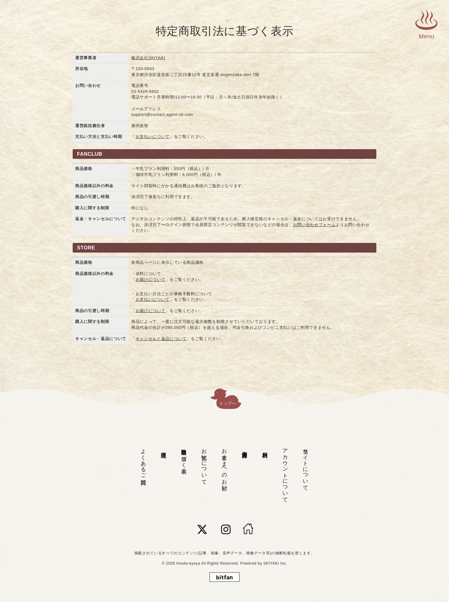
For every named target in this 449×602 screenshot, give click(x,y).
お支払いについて (153, 136)
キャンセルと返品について (161, 338)
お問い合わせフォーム (314, 224)
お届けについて (151, 279)
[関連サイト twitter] (202, 529)
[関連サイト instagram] (226, 529)
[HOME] (248, 529)
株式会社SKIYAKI (148, 57)
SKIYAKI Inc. (275, 563)
